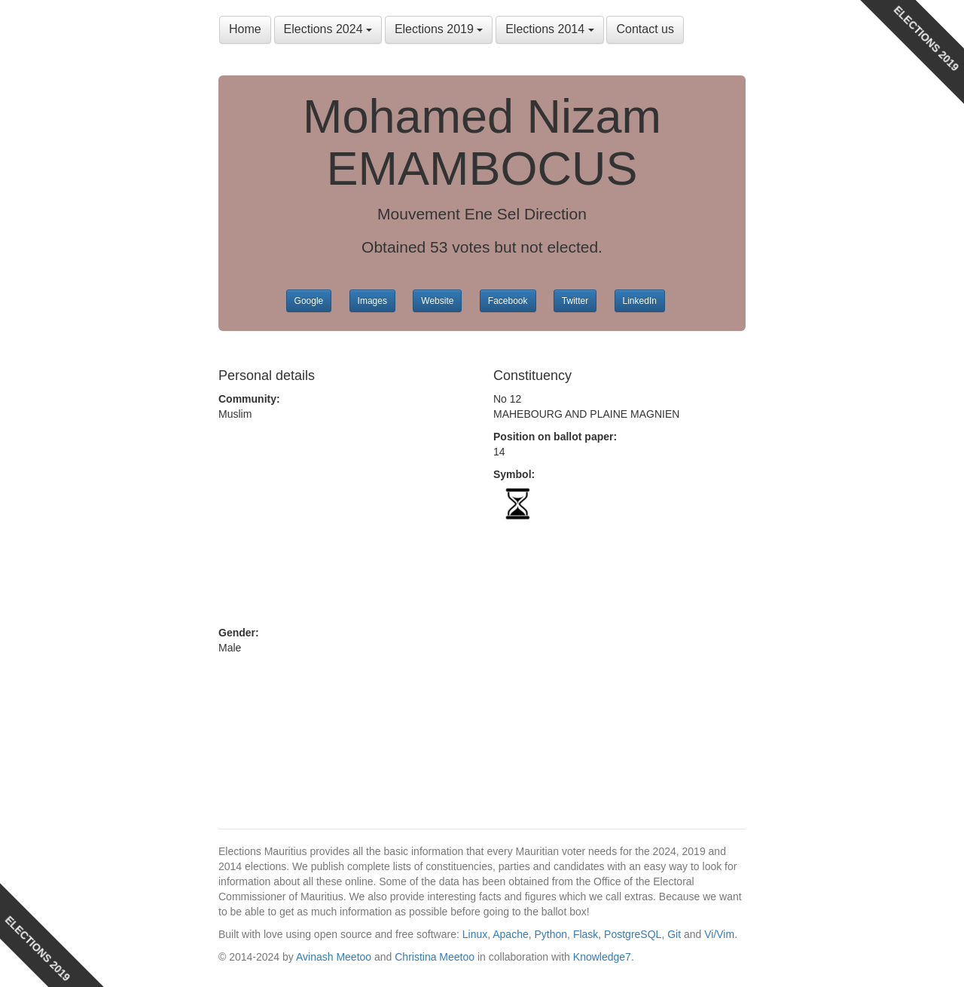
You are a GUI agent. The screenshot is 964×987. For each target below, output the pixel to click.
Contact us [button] (644, 29)
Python (551, 934)
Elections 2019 (439, 29)
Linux (474, 934)
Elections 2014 (549, 29)
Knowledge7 (602, 957)
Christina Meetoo (434, 957)
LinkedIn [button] (640, 301)
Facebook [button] (508, 301)
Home (245, 29)
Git (674, 934)
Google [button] (309, 301)
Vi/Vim (719, 934)
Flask (585, 934)
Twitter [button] (575, 301)
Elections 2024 (328, 29)
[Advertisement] (344, 523)
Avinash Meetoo (333, 957)
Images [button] (372, 301)
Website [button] (437, 301)
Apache (510, 934)
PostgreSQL (632, 934)
